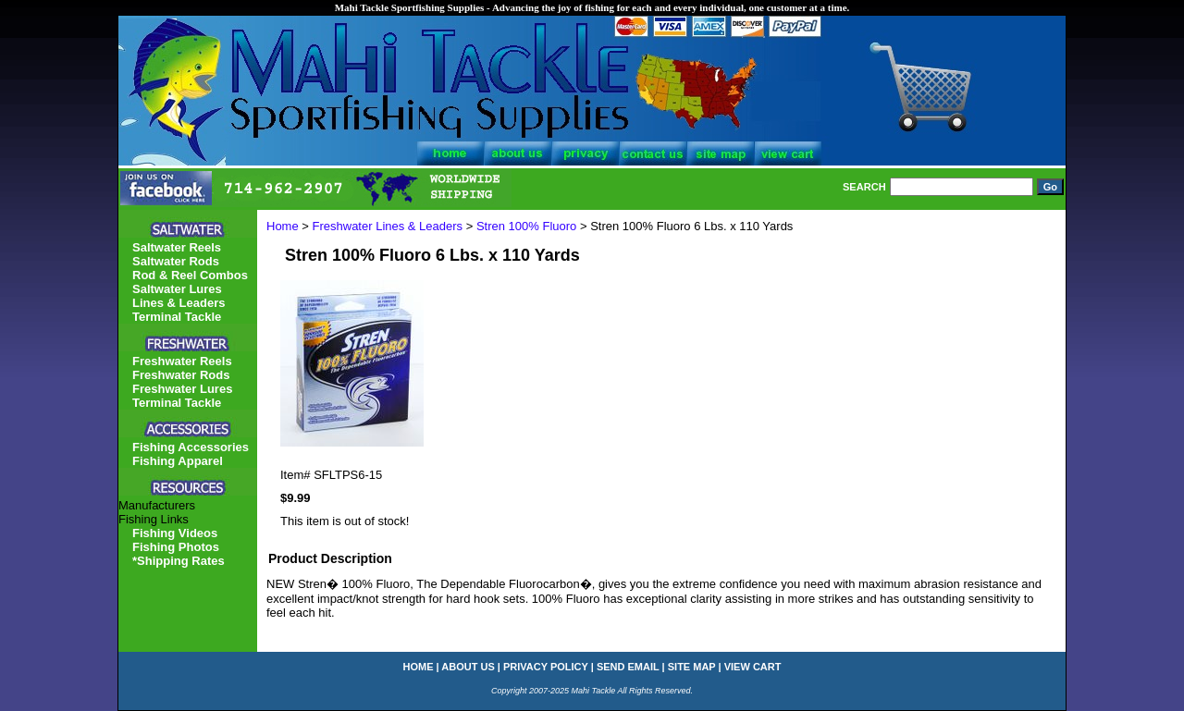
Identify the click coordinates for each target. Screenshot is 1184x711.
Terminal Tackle (176, 317)
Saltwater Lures (177, 289)
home (418, 666)
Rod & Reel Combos (190, 275)
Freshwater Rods (180, 375)
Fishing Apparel (177, 461)
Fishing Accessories (190, 447)
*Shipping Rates (178, 561)
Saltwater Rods (175, 261)
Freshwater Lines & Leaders (388, 226)
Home (282, 226)
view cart (753, 666)
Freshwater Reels (182, 361)
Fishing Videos (174, 533)
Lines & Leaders (178, 303)
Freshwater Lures (182, 389)
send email (628, 666)
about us (467, 666)
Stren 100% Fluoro (526, 226)
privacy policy (545, 666)
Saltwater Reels (176, 247)
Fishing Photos (175, 547)
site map (692, 666)
